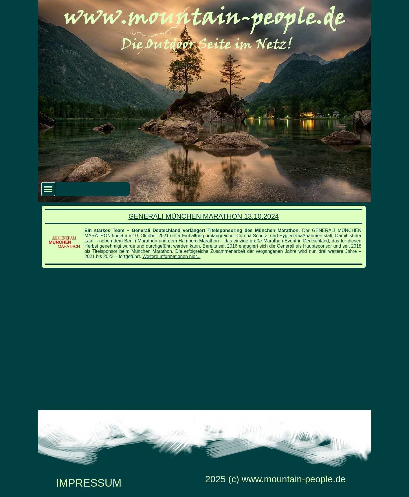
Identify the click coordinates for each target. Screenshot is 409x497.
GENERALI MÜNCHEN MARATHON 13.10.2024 (204, 216)
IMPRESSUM (88, 483)
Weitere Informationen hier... (171, 256)
